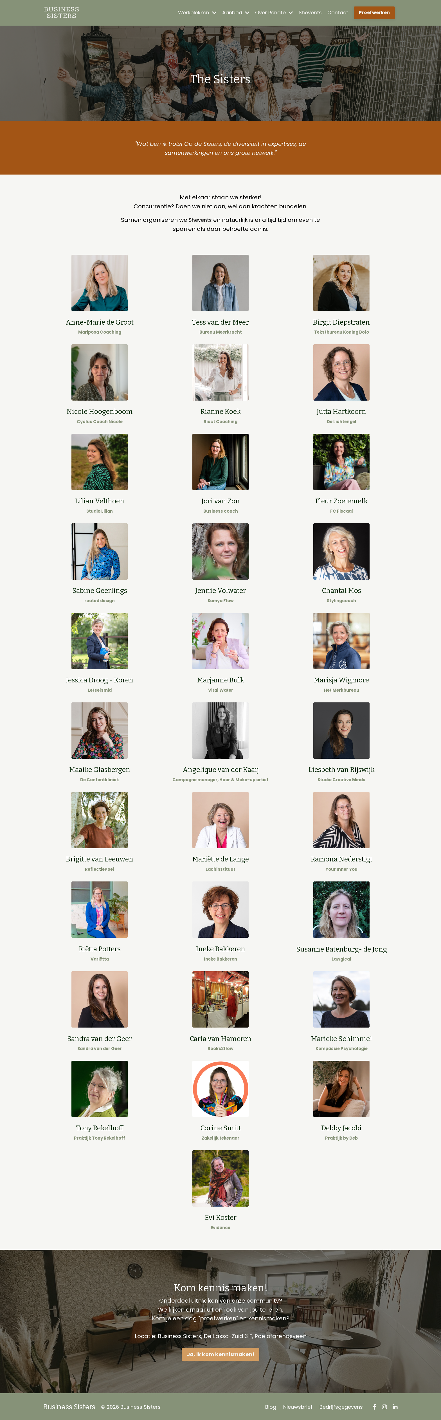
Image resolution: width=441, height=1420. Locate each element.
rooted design (100, 600)
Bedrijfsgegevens (341, 1405)
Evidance (221, 1226)
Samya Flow (220, 600)
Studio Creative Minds (341, 779)
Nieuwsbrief (297, 1405)
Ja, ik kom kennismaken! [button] (221, 1353)
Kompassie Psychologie (341, 1047)
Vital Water (221, 689)
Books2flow (221, 1047)
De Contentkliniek (99, 779)
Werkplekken (196, 12)
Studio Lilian (99, 511)
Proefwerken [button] (374, 12)
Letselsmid (100, 689)
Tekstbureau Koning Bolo (341, 332)
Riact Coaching (220, 421)
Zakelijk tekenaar (220, 1136)
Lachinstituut (220, 868)
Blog (270, 1405)
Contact (337, 12)
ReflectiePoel (99, 868)
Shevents (310, 12)
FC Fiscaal (341, 510)
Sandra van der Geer (99, 1047)
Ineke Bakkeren (220, 957)
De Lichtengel (341, 421)
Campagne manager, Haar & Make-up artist (220, 779)
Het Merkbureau (341, 689)
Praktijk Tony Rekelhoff (99, 1136)
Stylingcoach (341, 600)
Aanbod (235, 12)
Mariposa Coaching (99, 332)
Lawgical (341, 958)
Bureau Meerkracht (220, 332)
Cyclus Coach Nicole (99, 421)
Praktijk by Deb (341, 1136)
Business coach (220, 511)
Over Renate (274, 12)
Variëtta (99, 957)
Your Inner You (341, 868)
